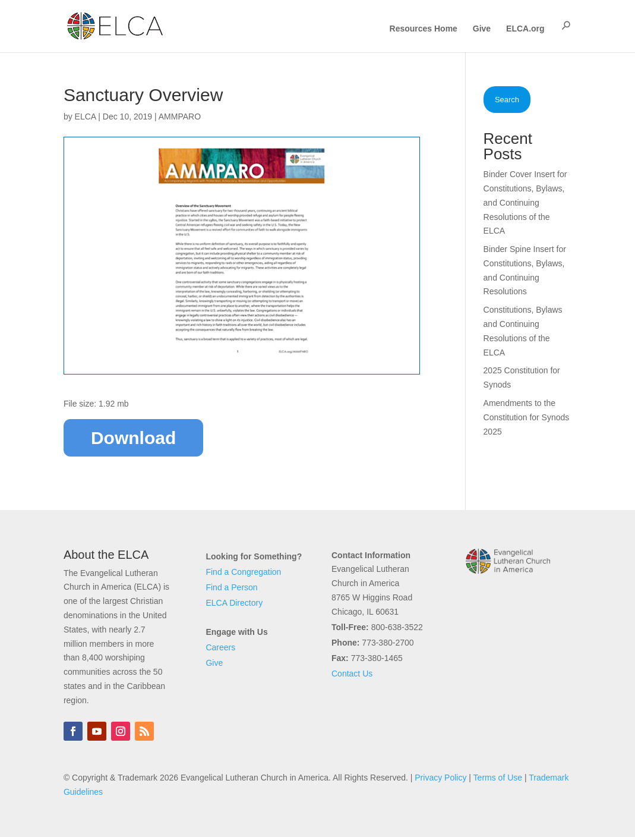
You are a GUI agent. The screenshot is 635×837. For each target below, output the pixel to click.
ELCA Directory (234, 603)
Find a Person (231, 587)
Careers (220, 647)
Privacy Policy (440, 777)
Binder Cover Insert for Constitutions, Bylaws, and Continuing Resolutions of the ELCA (525, 202)
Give (482, 28)
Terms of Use (497, 777)
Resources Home (423, 28)
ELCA (85, 116)
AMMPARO (180, 116)
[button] (566, 26)
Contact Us (351, 673)
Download (133, 438)
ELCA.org (525, 28)
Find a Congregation (243, 572)
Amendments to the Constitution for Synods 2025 (527, 417)
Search (507, 99)
